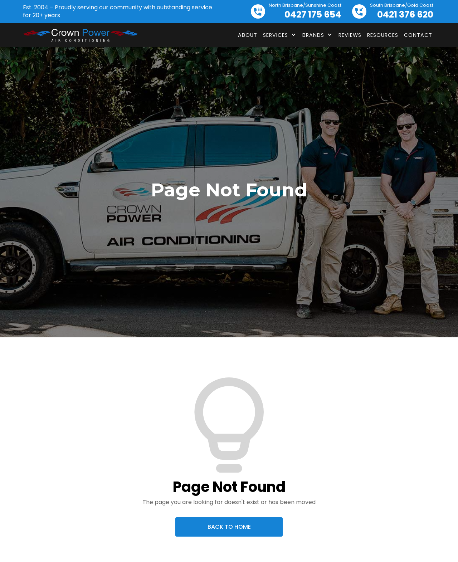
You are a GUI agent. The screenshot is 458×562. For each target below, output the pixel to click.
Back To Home (229, 527)
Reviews (349, 35)
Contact (418, 35)
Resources (382, 35)
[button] (279, 35)
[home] (80, 35)
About (247, 35)
